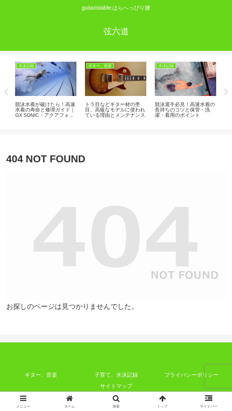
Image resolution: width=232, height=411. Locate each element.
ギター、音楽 (41, 375)
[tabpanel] (45, 90)
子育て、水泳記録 (116, 375)
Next (226, 92)
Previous (6, 92)
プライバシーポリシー (191, 375)
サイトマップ (116, 386)
